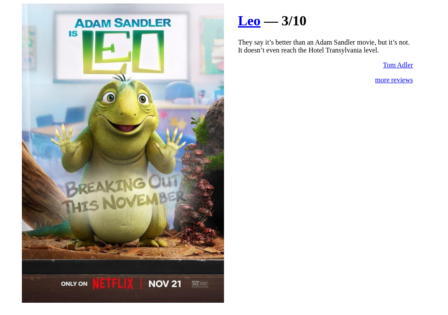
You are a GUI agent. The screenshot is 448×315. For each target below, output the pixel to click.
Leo (249, 20)
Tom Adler (398, 65)
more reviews (394, 80)
